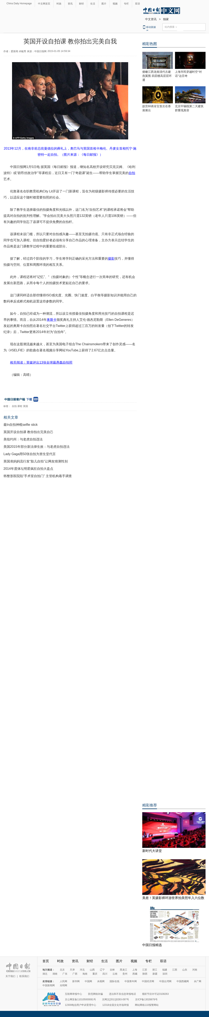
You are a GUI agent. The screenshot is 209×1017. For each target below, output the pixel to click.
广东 (64, 973)
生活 (92, 3)
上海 (134, 969)
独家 (166, 19)
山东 (184, 969)
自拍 (14, 406)
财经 (81, 3)
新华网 (76, 981)
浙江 (154, 969)
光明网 (63, 985)
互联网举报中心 (73, 994)
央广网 (197, 981)
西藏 (134, 973)
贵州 (124, 973)
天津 (72, 969)
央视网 (100, 981)
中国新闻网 (48, 985)
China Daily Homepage (19, 3)
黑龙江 (123, 969)
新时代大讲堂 (152, 851)
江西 (174, 969)
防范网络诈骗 (95, 994)
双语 (137, 3)
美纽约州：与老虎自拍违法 (23, 439)
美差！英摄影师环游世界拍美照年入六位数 (173, 898)
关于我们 (10, 976)
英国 (25, 406)
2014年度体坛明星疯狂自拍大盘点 (28, 468)
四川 (104, 973)
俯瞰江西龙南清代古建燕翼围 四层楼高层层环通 (157, 76)
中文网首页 (44, 3)
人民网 (63, 981)
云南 (114, 973)
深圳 (164, 973)
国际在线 (114, 981)
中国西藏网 (183, 981)
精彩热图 (149, 44)
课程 (19, 406)
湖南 (54, 973)
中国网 (88, 981)
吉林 (112, 969)
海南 (84, 973)
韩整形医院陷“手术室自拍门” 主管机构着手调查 (37, 476)
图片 (103, 3)
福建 (164, 969)
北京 (62, 969)
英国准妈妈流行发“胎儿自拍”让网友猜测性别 (35, 461)
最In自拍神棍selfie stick (20, 424)
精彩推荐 (149, 805)
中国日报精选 (152, 945)
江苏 (144, 969)
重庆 (94, 973)
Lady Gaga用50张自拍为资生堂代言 (29, 454)
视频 (115, 3)
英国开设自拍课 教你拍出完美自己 (28, 432)
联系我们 (24, 976)
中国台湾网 (165, 981)
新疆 (154, 973)
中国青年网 (131, 981)
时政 (59, 3)
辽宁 (102, 969)
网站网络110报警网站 (147, 1005)
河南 (194, 969)
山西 (92, 969)
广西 (74, 973)
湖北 (44, 973)
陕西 (144, 973)
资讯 (70, 3)
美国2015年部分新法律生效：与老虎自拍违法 (36, 446)
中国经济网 (148, 981)
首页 (45, 961)
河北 (82, 969)
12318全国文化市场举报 (115, 1005)
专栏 (126, 3)
